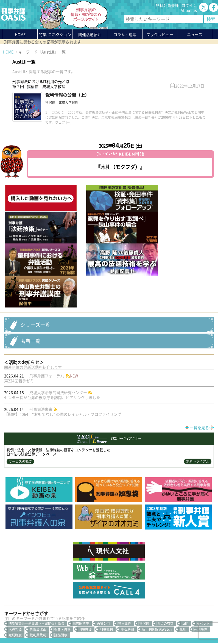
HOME (20, 34)
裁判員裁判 (38, 550)
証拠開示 (60, 550)
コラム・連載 (51, 581)
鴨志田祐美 (80, 539)
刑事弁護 (85, 545)
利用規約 (49, 625)
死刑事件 (200, 545)
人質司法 (15, 545)
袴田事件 (124, 539)
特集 (55, 35)
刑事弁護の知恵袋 (55, 601)
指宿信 (144, 539)
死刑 (183, 545)
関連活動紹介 (89, 34)
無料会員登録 (167, 5)
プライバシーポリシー (22, 625)
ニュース (47, 591)
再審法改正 (38, 545)
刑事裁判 (106, 545)
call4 (185, 539)
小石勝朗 (127, 545)
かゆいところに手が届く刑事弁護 (61, 608)
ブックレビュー (159, 34)
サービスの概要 (20, 377)
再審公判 (103, 539)
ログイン (189, 5)
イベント (203, 539)
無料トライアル (197, 377)
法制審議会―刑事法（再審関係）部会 (37, 539)
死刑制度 (15, 550)
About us (189, 10)
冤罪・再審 (62, 545)
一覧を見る (199, 343)
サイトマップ (69, 625)
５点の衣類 (165, 539)
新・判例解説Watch (157, 545)
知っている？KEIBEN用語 (62, 596)
